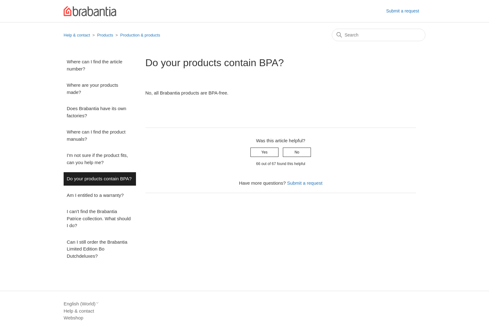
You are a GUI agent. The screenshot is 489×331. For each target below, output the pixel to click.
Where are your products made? (92, 88)
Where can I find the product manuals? (96, 135)
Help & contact (77, 35)
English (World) (81, 303)
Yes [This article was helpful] (264, 152)
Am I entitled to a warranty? (95, 195)
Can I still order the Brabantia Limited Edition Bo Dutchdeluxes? (97, 249)
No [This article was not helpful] (296, 152)
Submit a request (402, 10)
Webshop (73, 317)
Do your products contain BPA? (99, 178)
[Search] (378, 35)
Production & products (140, 35)
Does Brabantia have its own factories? (96, 112)
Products (105, 35)
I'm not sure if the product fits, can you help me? (97, 159)
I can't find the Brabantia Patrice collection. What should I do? (99, 218)
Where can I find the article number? (94, 65)
